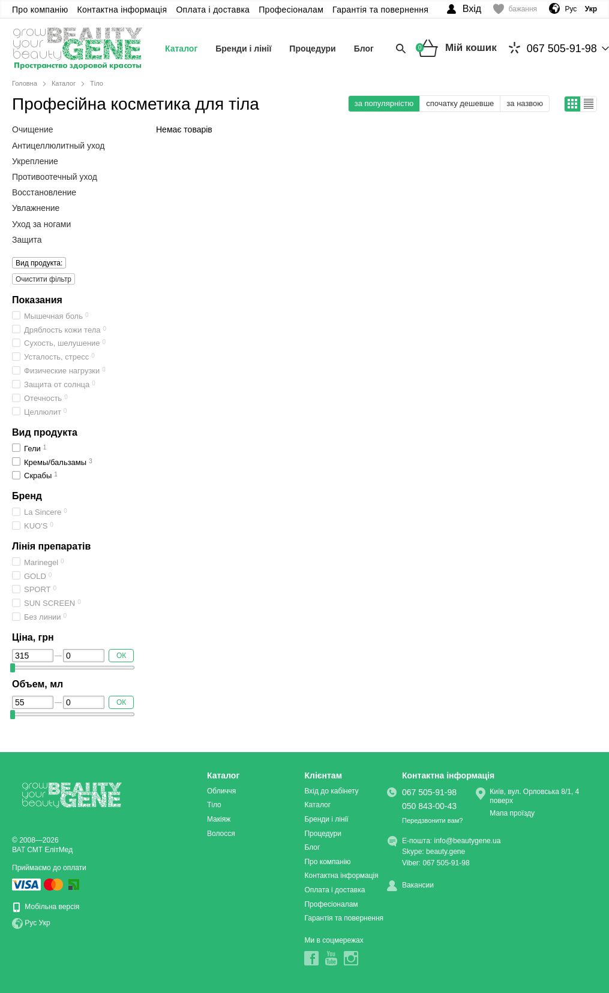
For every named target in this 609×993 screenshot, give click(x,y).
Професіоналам (291, 9)
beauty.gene (445, 851)
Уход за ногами (41, 224)
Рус (571, 9)
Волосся (221, 833)
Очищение (32, 129)
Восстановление (44, 192)
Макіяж (218, 819)
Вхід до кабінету (331, 791)
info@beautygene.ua (467, 841)
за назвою (524, 103)
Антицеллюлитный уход (58, 145)
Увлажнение (35, 208)
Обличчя (221, 791)
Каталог (181, 48)
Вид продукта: (37, 263)
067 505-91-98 (553, 48)
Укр (44, 923)
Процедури (312, 48)
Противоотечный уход (54, 177)
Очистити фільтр (43, 279)
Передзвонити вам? (432, 820)
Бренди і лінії (243, 48)
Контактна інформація (122, 9)
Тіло (214, 805)
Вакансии (418, 885)
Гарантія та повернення (380, 9)
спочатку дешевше (460, 103)
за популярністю (384, 103)
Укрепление (35, 161)
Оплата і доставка (213, 9)
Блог (364, 48)
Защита (27, 240)
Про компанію (40, 9)
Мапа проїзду (512, 813)
